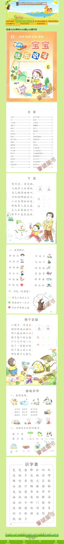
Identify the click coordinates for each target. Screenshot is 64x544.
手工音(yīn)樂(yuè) (41, 21)
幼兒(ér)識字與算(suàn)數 (24, 21)
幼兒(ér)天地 (24, 24)
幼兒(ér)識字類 (16, 25)
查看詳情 (19, 25)
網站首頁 (7, 25)
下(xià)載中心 (10, 24)
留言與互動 (41, 24)
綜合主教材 (10, 21)
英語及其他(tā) (53, 21)
